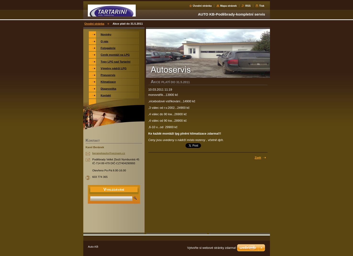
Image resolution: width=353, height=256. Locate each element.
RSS (248, 5)
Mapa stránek (228, 5)
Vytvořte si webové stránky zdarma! (211, 248)
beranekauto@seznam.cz (108, 153)
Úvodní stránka (202, 5)
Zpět (258, 157)
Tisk (261, 5)
